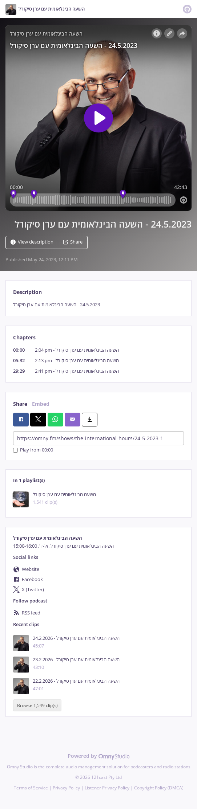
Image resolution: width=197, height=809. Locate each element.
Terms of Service (31, 788)
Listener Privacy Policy (107, 788)
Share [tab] (20, 403)
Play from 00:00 (33, 450)
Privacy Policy (66, 788)
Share (73, 242)
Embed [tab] (40, 403)
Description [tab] (27, 292)
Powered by (99, 755)
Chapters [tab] (24, 337)
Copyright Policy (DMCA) (159, 788)
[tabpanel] (98, 305)
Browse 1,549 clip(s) (37, 705)
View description (32, 242)
